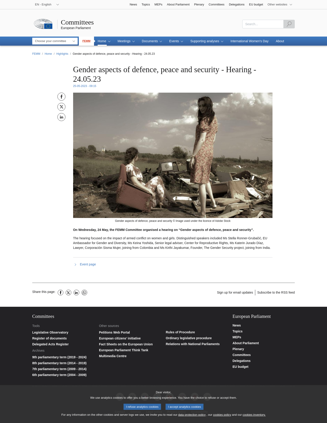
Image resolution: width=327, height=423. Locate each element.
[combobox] (263, 24)
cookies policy (222, 416)
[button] (104, 41)
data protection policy (192, 416)
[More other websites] (280, 4)
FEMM (86, 41)
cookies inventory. (254, 416)
